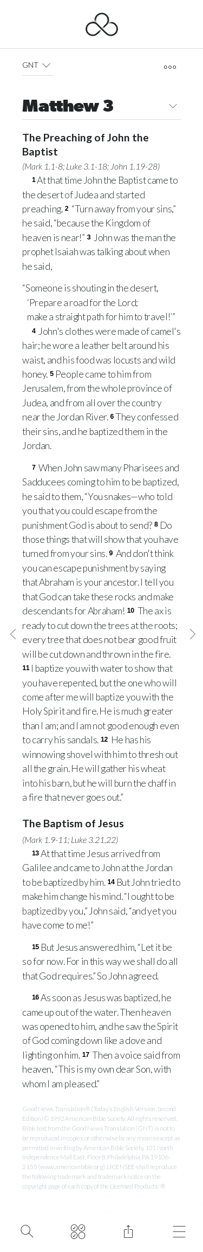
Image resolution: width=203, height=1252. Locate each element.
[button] (46, 65)
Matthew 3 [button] (101, 107)
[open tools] (170, 67)
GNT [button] (38, 65)
